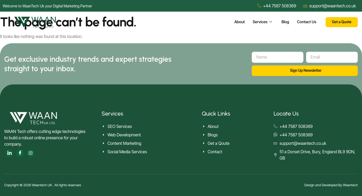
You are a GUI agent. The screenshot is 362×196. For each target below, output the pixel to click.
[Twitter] (31, 153)
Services (262, 22)
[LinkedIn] (9, 153)
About (239, 22)
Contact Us (306, 22)
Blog (285, 22)
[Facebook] (20, 153)
